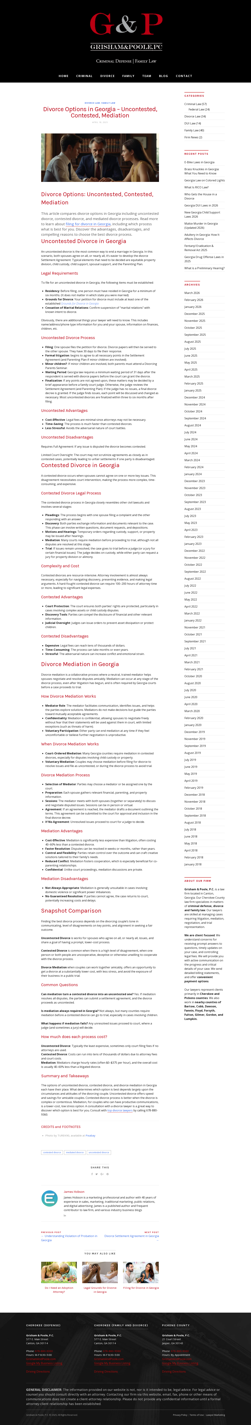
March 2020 (192, 711)
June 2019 (190, 767)
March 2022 (192, 613)
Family (128, 76)
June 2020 (190, 697)
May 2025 (190, 362)
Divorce (107, 76)
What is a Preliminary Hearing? (204, 268)
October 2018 (193, 809)
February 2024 (193, 467)
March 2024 (192, 460)
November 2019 (194, 739)
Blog (163, 76)
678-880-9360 (44, 1351)
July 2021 (190, 648)
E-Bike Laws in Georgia (199, 162)
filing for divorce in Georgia (88, 224)
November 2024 (194, 404)
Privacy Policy (180, 1414)
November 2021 (194, 627)
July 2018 (190, 829)
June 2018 (190, 836)
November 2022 (194, 558)
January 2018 (192, 864)
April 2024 (190, 453)
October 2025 (193, 328)
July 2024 (190, 432)
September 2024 (195, 418)
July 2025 (190, 349)
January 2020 (192, 725)
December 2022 (194, 551)
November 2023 (194, 488)
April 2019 (190, 781)
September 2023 (195, 502)
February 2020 (193, 718)
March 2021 (192, 662)
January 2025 (192, 390)
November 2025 (194, 321)
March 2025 (192, 376)
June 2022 (190, 592)
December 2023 (194, 481)
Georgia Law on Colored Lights (204, 180)
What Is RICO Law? (196, 187)
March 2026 (192, 293)
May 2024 (190, 446)
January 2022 (192, 620)
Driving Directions (38, 1371)
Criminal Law (192, 104)
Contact (184, 76)
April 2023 (190, 530)
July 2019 (190, 760)
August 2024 (192, 425)
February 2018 (193, 857)
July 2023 (190, 516)
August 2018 (192, 822)
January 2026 (192, 307)
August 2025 (192, 342)
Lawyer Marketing (215, 1414)
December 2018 (194, 795)
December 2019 (194, 732)
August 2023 (192, 509)
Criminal (84, 76)
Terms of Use (197, 1414)
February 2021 (193, 669)
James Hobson (74, 1192)
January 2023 (192, 544)
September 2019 (195, 746)
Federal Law (196, 109)
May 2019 (190, 774)
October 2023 (193, 495)
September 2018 (195, 815)
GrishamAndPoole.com (41, 1359)
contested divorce (52, 1152)
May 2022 (190, 599)
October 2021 (193, 634)
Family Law (108, 103)
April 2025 (190, 369)
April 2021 (190, 655)
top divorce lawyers (120, 1110)
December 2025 (194, 314)
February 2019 (193, 788)
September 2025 (195, 335)
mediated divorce (75, 1152)
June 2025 (190, 356)
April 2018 (190, 850)
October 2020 (193, 676)
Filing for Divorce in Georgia (141, 1287)
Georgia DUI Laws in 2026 (201, 205)
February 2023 (193, 537)
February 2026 (193, 300)
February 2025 (193, 383)
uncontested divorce (99, 1152)
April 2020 (190, 704)
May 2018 (190, 843)
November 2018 (194, 802)
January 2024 (192, 474)
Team (146, 76)
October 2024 (193, 411)
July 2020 (190, 690)
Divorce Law (92, 103)
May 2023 (190, 523)
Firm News (191, 137)
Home (64, 76)
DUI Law (189, 123)
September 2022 (195, 572)
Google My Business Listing (44, 1363)
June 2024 (190, 439)
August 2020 (192, 683)
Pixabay (90, 1135)
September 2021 (195, 641)
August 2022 (192, 579)
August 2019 (192, 753)
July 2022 (190, 585)
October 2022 (193, 565)
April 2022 (190, 606)
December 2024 (194, 397)
